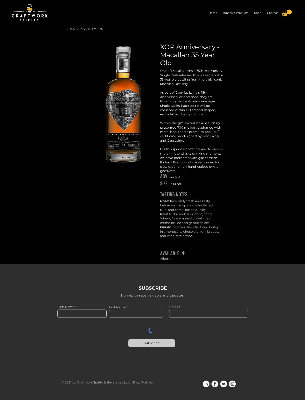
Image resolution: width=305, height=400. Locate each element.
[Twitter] (223, 384)
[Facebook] (214, 384)
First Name (65, 307)
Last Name (117, 307)
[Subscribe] (151, 343)
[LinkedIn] (206, 384)
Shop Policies (142, 382)
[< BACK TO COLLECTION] (85, 29)
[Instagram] (232, 384)
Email (173, 307)
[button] (257, 13)
